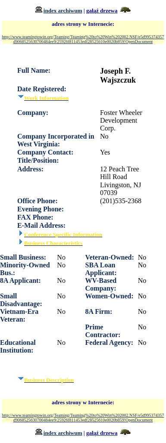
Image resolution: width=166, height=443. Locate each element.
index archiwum (63, 10)
